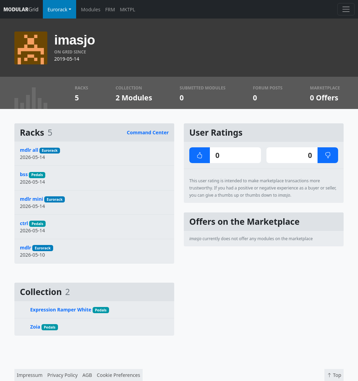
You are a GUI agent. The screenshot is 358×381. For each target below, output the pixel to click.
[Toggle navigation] (345, 9)
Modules (90, 9)
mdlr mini (31, 199)
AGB (87, 375)
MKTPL (127, 9)
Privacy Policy (62, 375)
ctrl (24, 223)
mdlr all (29, 150)
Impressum (30, 375)
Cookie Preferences (118, 375)
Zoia (35, 326)
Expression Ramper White (60, 309)
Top (334, 375)
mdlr (25, 247)
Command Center (148, 132)
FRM (110, 9)
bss (24, 174)
